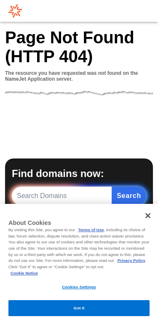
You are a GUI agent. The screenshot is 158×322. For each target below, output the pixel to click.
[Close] (148, 215)
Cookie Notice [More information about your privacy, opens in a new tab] (24, 273)
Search (129, 195)
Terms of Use (91, 229)
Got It (78, 308)
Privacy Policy (131, 260)
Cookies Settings (79, 287)
